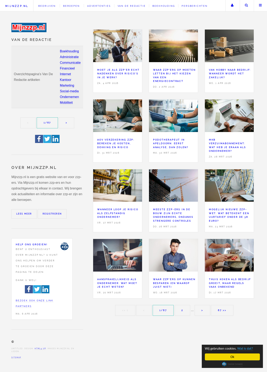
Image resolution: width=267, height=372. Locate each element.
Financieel (67, 68)
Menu (260, 5)
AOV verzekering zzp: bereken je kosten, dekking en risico (115, 143)
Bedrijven (46, 5)
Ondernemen (69, 97)
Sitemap (16, 358)
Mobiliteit (66, 102)
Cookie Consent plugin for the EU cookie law (232, 364)
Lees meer (24, 214)
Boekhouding (69, 51)
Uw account (232, 5)
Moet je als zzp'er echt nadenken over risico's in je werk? (118, 73)
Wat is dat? (245, 348)
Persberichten (194, 5)
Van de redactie (132, 5)
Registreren (52, 214)
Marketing (67, 85)
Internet (65, 74)
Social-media (69, 91)
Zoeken (246, 5)
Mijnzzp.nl (16, 6)
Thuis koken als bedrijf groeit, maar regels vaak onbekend (230, 283)
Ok (232, 357)
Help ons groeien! (31, 244)
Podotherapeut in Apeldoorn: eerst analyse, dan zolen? (170, 143)
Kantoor (65, 79)
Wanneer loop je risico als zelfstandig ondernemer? (117, 213)
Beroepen (71, 5)
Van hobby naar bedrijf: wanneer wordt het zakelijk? (230, 73)
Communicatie (70, 62)
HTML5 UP (40, 349)
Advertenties (99, 5)
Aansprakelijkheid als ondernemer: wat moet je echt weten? (117, 283)
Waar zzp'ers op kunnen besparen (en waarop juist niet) (174, 283)
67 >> (222, 310)
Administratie (69, 57)
